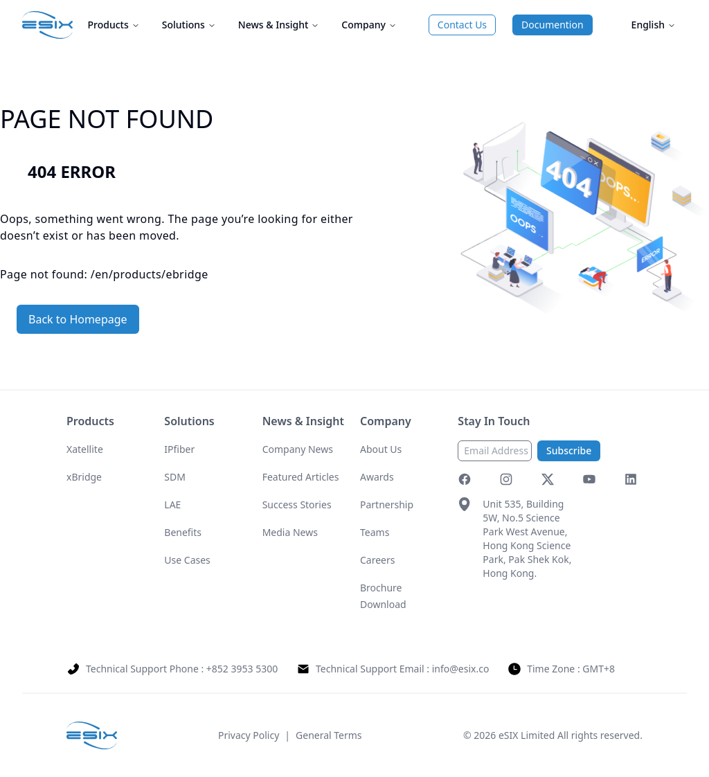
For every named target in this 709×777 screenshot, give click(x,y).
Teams (374, 532)
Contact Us (462, 24)
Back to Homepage (77, 319)
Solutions (189, 24)
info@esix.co (461, 668)
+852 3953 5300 (242, 668)
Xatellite (84, 449)
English (653, 24)
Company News (297, 449)
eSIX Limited (527, 735)
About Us (381, 449)
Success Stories (297, 504)
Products (114, 24)
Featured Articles (300, 476)
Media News (290, 532)
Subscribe (568, 450)
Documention (552, 24)
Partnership (386, 504)
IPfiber (179, 449)
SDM (175, 476)
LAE (172, 504)
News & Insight (278, 24)
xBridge (84, 476)
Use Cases (187, 559)
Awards (377, 476)
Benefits (182, 532)
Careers (377, 559)
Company (369, 24)
